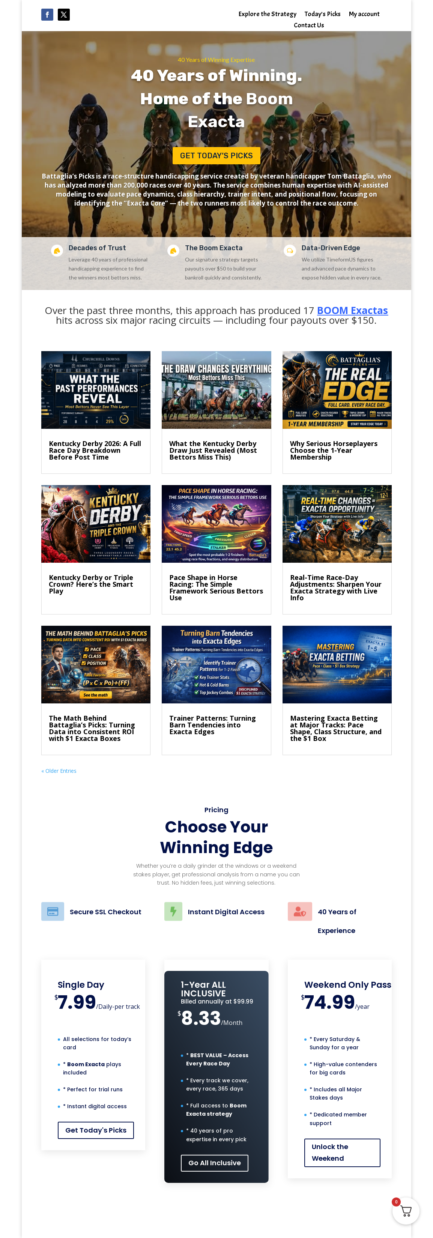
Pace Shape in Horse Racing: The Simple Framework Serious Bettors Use (216, 587)
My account (364, 15)
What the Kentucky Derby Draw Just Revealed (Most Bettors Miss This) (213, 450)
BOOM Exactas (352, 310)
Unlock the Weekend (330, 1152)
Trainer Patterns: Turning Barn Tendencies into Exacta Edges (212, 725)
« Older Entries (59, 770)
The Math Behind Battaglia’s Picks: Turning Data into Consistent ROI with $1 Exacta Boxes (92, 728)
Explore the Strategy (267, 15)
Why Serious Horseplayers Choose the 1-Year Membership (333, 450)
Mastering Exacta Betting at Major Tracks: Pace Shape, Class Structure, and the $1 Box (336, 728)
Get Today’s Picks (216, 155)
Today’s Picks (323, 15)
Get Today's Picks (95, 1130)
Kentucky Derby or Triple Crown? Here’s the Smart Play (91, 584)
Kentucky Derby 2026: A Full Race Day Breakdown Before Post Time (95, 450)
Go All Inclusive (214, 1162)
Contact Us (309, 26)
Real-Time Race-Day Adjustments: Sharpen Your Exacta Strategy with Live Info (336, 587)
